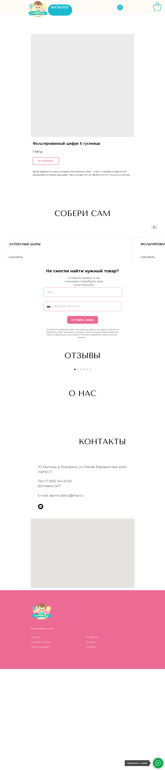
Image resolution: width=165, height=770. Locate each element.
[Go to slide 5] (87, 470)
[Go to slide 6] (90, 470)
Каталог (35, 738)
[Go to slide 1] (75, 470)
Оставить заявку (82, 420)
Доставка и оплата (41, 742)
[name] (82, 393)
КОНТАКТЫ (114, 2)
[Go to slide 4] (84, 470)
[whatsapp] (40, 607)
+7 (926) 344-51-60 (58, 582)
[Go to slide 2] (78, 470)
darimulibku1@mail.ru (66, 596)
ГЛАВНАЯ (52, 2)
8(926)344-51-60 (97, 7)
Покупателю (92, 738)
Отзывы (90, 742)
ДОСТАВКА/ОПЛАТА (82, 2)
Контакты (91, 747)
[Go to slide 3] (81, 470)
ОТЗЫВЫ (65, 2)
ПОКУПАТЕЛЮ (102, 2)
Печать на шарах (40, 747)
